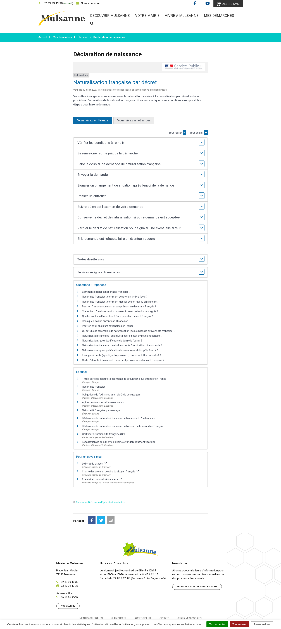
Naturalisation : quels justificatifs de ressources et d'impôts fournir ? (120, 350)
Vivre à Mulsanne (182, 15)
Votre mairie (147, 15)
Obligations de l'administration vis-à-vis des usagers (111, 394)
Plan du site (119, 602)
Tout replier (177, 132)
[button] (140, 143)
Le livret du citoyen (94, 463)
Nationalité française (94, 386)
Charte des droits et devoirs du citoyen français (110, 471)
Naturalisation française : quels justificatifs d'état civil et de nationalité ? (122, 335)
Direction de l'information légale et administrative (100, 502)
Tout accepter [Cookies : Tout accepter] (217, 624)
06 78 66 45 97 (69, 581)
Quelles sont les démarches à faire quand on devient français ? (117, 316)
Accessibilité (143, 602)
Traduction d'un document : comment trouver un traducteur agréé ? (120, 311)
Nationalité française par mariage (101, 410)
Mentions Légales (91, 602)
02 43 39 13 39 (69, 566)
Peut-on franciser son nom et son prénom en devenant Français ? (119, 306)
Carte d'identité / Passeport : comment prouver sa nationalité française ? (123, 360)
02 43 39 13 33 (69, 569)
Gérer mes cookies (189, 602)
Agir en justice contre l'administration (103, 402)
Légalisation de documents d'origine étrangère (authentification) (118, 441)
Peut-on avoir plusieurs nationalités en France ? (108, 325)
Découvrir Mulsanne (110, 15)
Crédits (164, 602)
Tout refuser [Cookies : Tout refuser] (239, 624)
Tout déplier (199, 132)
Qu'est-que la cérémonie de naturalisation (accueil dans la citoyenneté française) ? (128, 330)
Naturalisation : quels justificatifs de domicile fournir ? (112, 340)
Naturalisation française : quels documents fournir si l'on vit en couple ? (122, 345)
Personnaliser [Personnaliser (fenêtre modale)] (262, 624)
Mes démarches (219, 15)
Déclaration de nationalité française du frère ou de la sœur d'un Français (122, 426)
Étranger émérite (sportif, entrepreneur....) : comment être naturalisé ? (121, 355)
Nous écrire (68, 590)
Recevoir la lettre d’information (197, 570)
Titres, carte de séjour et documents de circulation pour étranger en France (124, 378)
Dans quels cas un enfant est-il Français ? (105, 321)
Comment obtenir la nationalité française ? (106, 291)
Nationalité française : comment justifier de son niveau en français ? (120, 301)
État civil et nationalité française (102, 479)
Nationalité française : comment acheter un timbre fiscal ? (114, 296)
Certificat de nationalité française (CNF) (104, 434)
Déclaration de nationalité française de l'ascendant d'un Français (118, 418)
